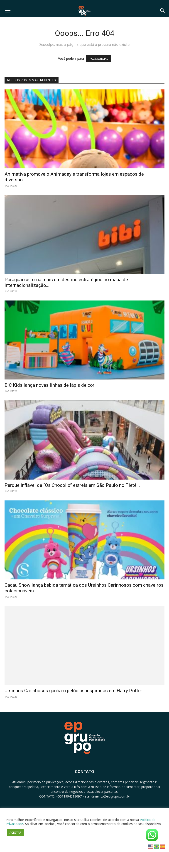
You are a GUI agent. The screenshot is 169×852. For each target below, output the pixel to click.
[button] (7, 11)
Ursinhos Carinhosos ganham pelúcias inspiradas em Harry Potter (73, 690)
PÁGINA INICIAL (99, 58)
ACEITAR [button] (15, 832)
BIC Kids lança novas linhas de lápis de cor (49, 385)
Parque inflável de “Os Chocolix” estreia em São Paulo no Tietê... (72, 485)
